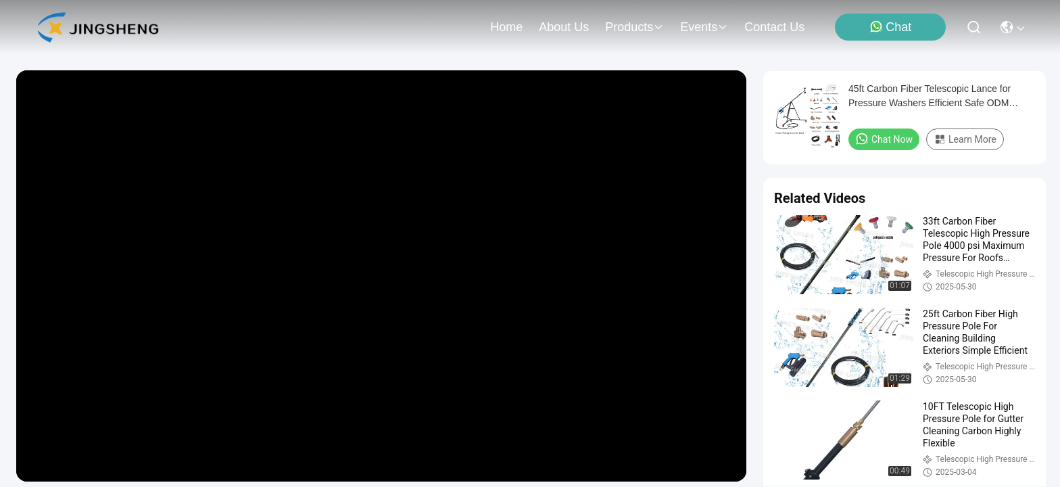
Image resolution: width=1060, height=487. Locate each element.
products (634, 27)
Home (506, 27)
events (704, 27)
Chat (890, 27)
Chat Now (884, 138)
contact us (774, 27)
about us (564, 27)
